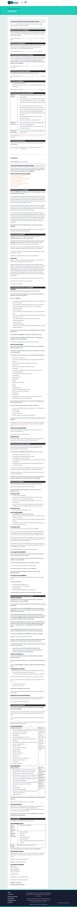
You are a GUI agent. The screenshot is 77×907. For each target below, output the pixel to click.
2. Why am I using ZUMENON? (16, 177)
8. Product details (13, 186)
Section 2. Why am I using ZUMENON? (29, 51)
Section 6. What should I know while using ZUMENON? (32, 135)
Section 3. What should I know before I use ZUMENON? (32, 66)
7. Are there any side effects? (16, 184)
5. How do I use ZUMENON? (16, 181)
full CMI (13, 24)
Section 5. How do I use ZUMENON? (31, 89)
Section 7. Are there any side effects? (20, 425)
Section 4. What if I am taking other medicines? (31, 76)
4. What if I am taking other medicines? (18, 180)
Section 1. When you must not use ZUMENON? (30, 38)
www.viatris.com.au (14, 872)
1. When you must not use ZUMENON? (18, 175)
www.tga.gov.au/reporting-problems (17, 809)
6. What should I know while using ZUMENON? (19, 183)
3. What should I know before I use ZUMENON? (20, 178)
